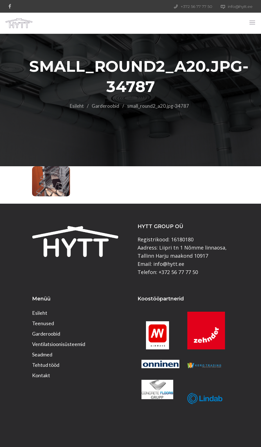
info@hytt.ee (240, 6)
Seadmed (42, 354)
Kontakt (41, 375)
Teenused (43, 323)
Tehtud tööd (45, 365)
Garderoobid (105, 106)
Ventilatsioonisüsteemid (58, 344)
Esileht (77, 106)
